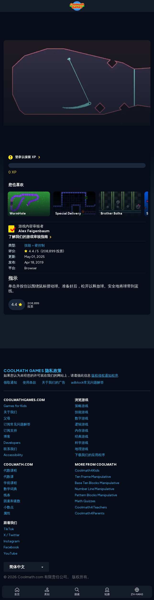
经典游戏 (81, 437)
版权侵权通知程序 (104, 376)
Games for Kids (15, 406)
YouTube (10, 553)
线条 (7, 495)
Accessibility (13, 455)
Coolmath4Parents (89, 513)
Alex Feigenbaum (34, 231)
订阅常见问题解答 (17, 424)
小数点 (9, 507)
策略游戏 (81, 406)
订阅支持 (10, 431)
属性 (7, 513)
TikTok (9, 529)
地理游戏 (81, 449)
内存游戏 (81, 431)
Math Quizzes (85, 501)
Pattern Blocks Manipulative (96, 495)
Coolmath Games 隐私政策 (33, 370)
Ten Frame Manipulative (93, 477)
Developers (12, 443)
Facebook (11, 547)
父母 (7, 418)
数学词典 (10, 489)
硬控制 (40, 245)
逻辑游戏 (81, 424)
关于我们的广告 (53, 382)
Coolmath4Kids (87, 470)
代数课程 (10, 470)
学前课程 (10, 483)
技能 (27, 245)
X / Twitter (12, 535)
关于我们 (10, 412)
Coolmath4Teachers (91, 507)
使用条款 (29, 382)
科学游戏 (81, 443)
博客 (7, 437)
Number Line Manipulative (94, 489)
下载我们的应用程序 (90, 455)
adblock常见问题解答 (87, 382)
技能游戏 (81, 412)
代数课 (9, 477)
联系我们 (10, 449)
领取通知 (10, 382)
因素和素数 (12, 501)
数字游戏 (81, 418)
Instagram (12, 541)
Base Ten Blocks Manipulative (97, 483)
